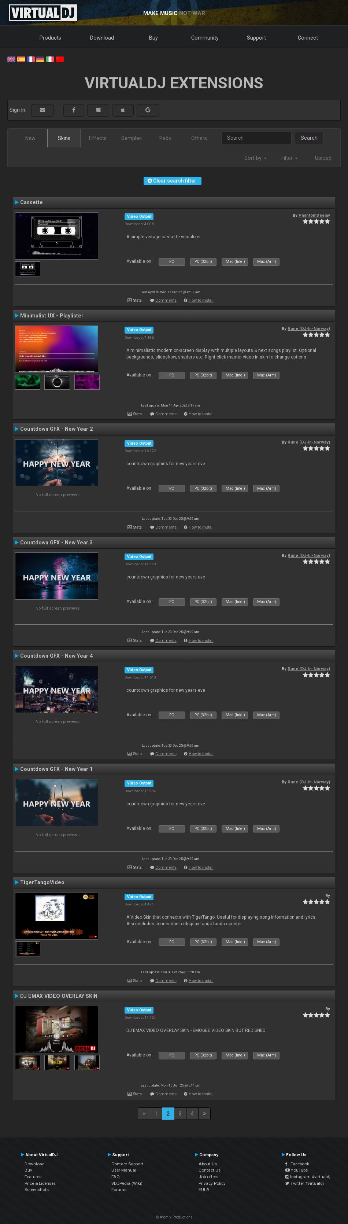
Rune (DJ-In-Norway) (309, 328)
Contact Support (127, 1163)
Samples (131, 138)
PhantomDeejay (314, 215)
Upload (323, 158)
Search (309, 138)
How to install (201, 300)
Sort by (255, 158)
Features (33, 1176)
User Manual (123, 1170)
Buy (153, 38)
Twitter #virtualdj (304, 1183)
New (30, 138)
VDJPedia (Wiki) (126, 1183)
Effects (98, 138)
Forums (118, 1189)
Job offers (208, 1176)
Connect (308, 38)
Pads (165, 138)
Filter (289, 158)
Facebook (297, 1163)
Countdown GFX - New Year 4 (56, 656)
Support (256, 38)
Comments (166, 300)
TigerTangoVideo (42, 882)
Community (205, 38)
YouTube (296, 1170)
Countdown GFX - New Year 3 (56, 542)
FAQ (115, 1176)
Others (199, 138)
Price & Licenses (40, 1183)
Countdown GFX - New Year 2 (56, 429)
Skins (64, 138)
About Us (208, 1163)
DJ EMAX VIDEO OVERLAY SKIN (58, 996)
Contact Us (210, 1170)
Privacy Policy (212, 1183)
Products (50, 38)
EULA (204, 1189)
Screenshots (37, 1189)
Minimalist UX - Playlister (52, 316)
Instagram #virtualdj (307, 1176)
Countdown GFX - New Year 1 (56, 769)
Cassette (31, 202)
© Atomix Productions (174, 1217)
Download (102, 38)
